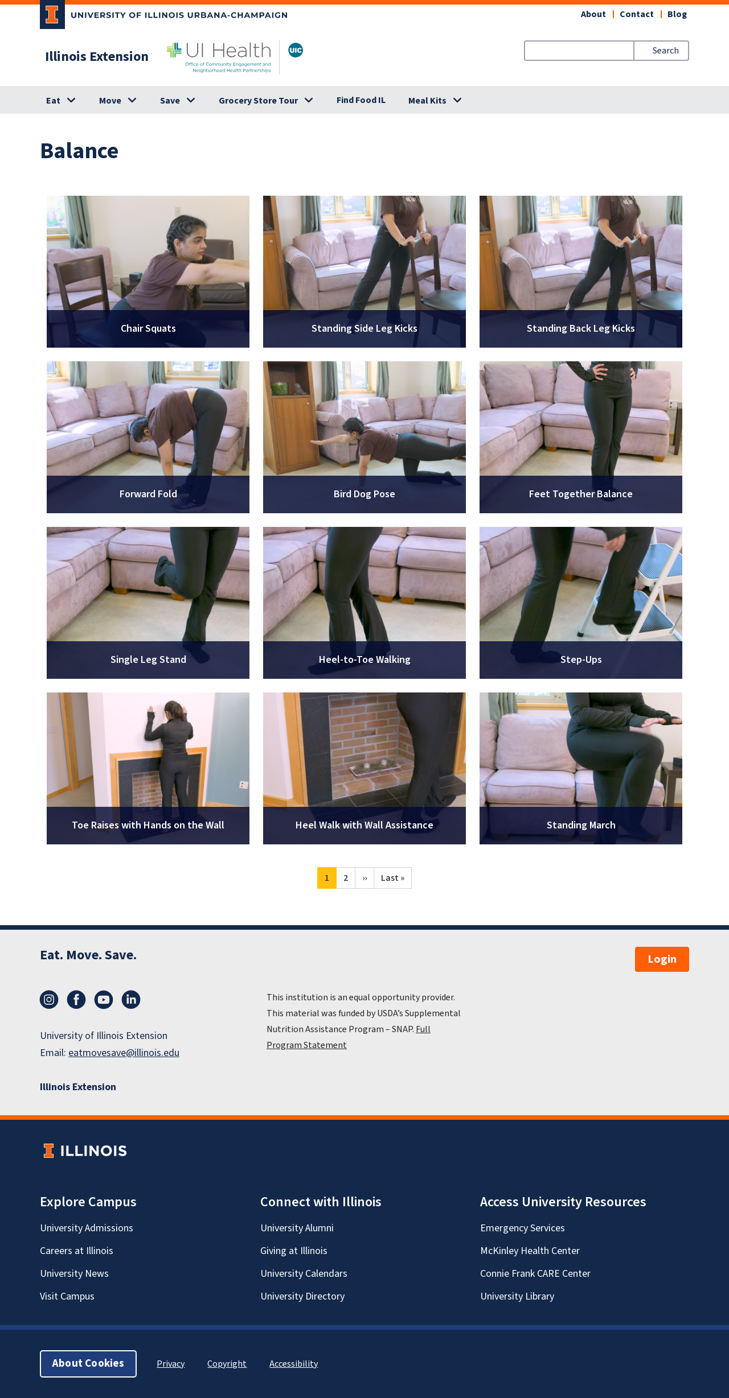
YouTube (103, 999)
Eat (53, 100)
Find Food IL (361, 100)
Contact (637, 14)
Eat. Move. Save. (88, 955)
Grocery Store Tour (258, 100)
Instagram (49, 999)
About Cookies (88, 1363)
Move (110, 100)
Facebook (76, 999)
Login (662, 959)
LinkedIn (131, 999)
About (593, 14)
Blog (677, 14)
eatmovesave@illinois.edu (123, 1053)
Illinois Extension (97, 56)
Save (170, 100)
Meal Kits (427, 100)
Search (666, 50)
